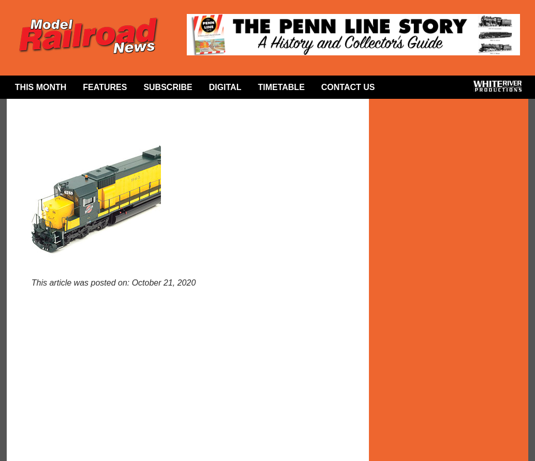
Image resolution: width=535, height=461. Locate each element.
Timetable (281, 87)
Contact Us (348, 87)
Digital (225, 87)
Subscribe (167, 87)
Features (105, 87)
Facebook (400, 89)
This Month (41, 87)
